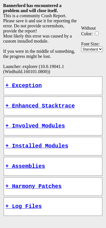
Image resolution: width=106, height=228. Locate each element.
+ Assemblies (25, 173)
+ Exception (23, 86)
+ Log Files (23, 216)
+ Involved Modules (35, 129)
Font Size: (90, 43)
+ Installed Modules (36, 151)
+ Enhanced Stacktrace (40, 108)
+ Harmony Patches (33, 194)
